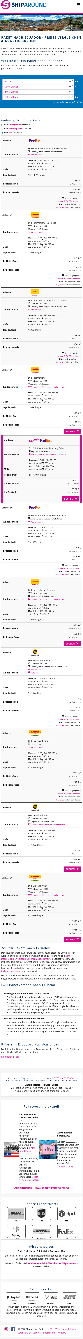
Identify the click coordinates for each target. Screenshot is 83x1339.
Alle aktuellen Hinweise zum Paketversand (41, 1188)
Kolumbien (6, 1056)
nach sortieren (15, 124)
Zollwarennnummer (11, 971)
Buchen (72, 431)
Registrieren (61, 207)
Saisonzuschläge (65, 1166)
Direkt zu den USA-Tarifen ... (29, 1179)
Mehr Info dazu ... (27, 1149)
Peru (17, 1056)
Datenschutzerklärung (29, 1332)
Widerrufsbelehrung (65, 1329)
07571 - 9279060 (64, 1078)
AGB (50, 1329)
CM (76, 97)
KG (76, 81)
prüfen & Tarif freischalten (69, 201)
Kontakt (62, 1332)
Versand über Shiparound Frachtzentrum (46, 387)
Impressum (49, 1332)
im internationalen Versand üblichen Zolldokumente (35, 957)
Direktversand (35, 154)
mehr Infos (34, 672)
